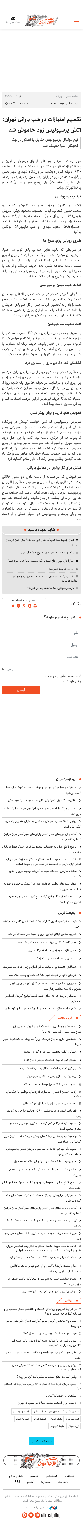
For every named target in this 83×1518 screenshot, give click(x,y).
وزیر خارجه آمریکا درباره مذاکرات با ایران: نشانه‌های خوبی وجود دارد (42, 1236)
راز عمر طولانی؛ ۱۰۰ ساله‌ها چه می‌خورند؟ (50, 588)
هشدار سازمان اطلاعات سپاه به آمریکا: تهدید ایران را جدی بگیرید (45, 874)
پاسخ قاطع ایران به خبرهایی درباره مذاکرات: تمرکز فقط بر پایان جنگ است (41, 849)
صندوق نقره (72, 1419)
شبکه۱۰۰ (69, 1475)
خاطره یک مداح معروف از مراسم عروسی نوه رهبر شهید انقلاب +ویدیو (44, 578)
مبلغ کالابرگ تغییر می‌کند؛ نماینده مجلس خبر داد (47, 942)
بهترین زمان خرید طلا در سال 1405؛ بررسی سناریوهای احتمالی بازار (42, 1386)
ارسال (21, 690)
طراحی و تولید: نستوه (41, 1508)
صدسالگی (51, 1475)
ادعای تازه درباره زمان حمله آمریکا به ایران (52, 950)
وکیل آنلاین (56, 1419)
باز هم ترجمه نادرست (61, 569)
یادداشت (63, 1481)
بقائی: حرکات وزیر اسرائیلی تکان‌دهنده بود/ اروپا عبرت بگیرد (42, 800)
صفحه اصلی (72, 96)
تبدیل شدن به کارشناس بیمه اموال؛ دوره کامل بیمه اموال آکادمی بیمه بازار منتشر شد (45, 1343)
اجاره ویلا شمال (21, 1411)
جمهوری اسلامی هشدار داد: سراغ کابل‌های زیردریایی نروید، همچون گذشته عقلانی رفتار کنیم (44, 986)
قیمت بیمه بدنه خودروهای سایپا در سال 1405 (50, 1333)
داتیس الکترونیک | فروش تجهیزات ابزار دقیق (56, 1411)
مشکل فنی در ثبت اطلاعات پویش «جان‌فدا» (50, 1059)
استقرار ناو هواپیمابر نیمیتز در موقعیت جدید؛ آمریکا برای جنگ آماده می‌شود (42, 1198)
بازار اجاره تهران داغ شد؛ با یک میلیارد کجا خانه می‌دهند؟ (40, 560)
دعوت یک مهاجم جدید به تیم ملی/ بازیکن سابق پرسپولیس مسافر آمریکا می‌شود (43, 1151)
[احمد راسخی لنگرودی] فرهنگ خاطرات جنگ (50, 1084)
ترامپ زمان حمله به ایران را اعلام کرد (55, 958)
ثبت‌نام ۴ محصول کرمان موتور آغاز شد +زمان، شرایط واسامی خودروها (43, 1323)
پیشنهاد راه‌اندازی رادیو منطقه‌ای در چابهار (52, 1076)
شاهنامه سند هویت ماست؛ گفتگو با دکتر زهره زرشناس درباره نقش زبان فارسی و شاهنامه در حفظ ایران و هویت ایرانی (43, 861)
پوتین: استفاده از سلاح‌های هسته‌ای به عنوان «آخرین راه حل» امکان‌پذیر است (43, 824)
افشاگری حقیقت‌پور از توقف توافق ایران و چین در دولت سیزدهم (39, 966)
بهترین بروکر (22, 1419)
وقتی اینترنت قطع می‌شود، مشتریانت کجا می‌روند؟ (47, 1376)
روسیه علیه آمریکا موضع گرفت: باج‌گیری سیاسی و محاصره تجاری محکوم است (45, 899)
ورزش (59, 96)
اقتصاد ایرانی (39, 1419)
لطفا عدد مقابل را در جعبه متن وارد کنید (63, 679)
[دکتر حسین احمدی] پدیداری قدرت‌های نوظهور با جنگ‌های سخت (43, 1094)
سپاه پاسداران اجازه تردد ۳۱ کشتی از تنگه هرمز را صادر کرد (43, 1257)
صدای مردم (16, 1475)
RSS (17, 1481)
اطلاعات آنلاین (41, 20)
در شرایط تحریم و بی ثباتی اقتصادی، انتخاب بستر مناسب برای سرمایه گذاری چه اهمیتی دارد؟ (42, 1311)
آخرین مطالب (65, 1018)
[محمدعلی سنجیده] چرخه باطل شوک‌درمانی (49, 1103)
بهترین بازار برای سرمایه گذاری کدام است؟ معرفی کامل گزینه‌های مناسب (46, 1367)
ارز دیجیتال (73, 1426)
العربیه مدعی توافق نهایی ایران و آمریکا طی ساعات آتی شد (42, 934)
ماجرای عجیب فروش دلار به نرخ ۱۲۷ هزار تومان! (46, 552)
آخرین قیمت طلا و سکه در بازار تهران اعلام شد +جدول (45, 1161)
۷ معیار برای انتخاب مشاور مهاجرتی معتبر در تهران (47, 1402)
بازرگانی (69, 1301)
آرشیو (30, 1481)
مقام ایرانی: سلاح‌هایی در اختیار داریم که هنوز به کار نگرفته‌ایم (41, 1008)
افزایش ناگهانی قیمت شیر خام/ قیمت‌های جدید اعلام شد (43, 975)
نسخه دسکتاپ (41, 1441)
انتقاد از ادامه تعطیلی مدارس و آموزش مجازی (50, 1051)
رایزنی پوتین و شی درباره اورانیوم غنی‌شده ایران (49, 1291)
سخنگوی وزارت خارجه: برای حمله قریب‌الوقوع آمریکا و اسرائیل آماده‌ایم (43, 998)
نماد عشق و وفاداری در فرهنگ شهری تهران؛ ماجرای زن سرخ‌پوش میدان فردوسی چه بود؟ (47, 1029)
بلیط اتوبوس (57, 1426)
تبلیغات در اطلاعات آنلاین (61, 1395)
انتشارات (46, 1481)
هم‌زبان (34, 1475)
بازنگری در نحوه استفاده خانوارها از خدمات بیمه (48, 1068)
